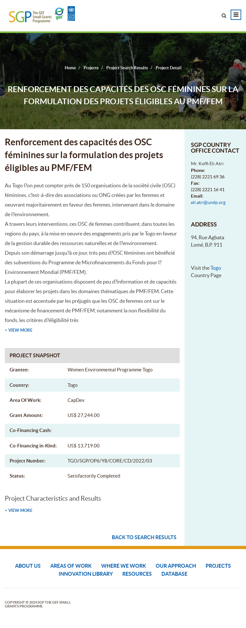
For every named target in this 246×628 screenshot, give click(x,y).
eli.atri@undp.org (208, 202)
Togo (215, 268)
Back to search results (144, 537)
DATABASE (174, 574)
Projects (218, 566)
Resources (137, 574)
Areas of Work (71, 566)
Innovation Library (86, 574)
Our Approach (176, 566)
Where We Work (123, 566)
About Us (28, 566)
